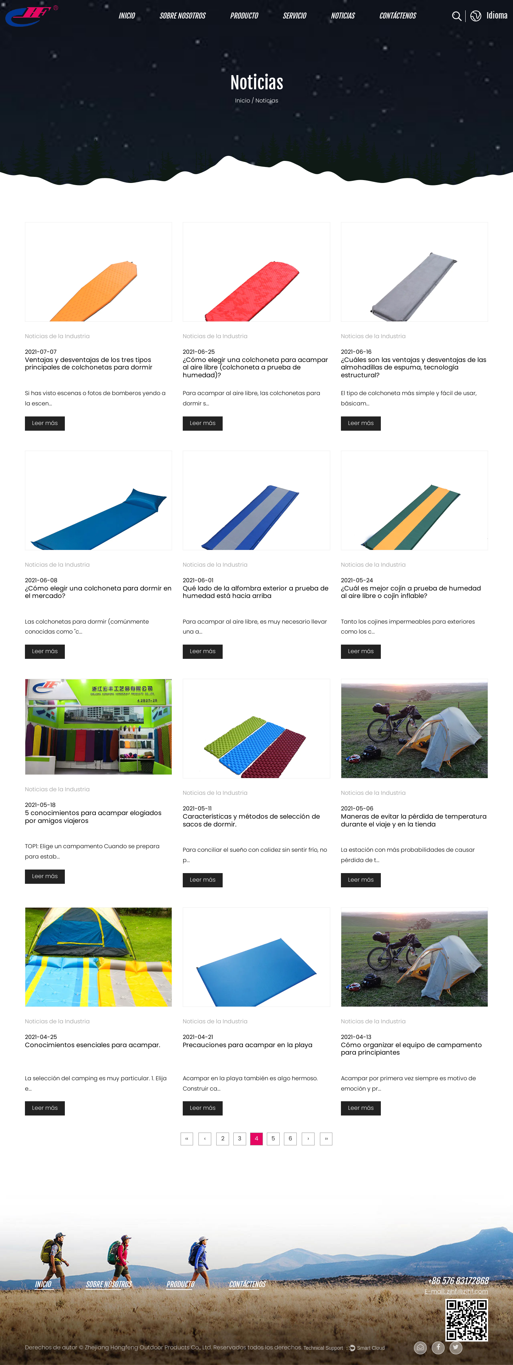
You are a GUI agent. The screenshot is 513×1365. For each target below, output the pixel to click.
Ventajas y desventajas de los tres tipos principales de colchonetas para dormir (88, 364)
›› (327, 1139)
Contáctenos (397, 16)
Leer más (45, 424)
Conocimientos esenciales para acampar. (92, 1045)
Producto (244, 16)
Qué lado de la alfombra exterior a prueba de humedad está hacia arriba (255, 592)
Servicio (294, 16)
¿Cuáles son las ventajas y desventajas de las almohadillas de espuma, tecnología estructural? (413, 368)
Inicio (126, 16)
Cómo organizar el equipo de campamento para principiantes (411, 1049)
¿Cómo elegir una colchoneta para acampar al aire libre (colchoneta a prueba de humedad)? (255, 368)
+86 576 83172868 (458, 1281)
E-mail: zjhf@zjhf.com (456, 1292)
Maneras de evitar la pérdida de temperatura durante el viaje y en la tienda (414, 821)
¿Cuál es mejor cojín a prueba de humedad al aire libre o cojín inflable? (411, 592)
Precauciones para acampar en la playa (247, 1045)
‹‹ (186, 1139)
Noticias (342, 16)
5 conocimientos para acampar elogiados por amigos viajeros (93, 817)
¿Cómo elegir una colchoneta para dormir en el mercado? (98, 592)
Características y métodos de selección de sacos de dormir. (251, 821)
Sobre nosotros (182, 16)
